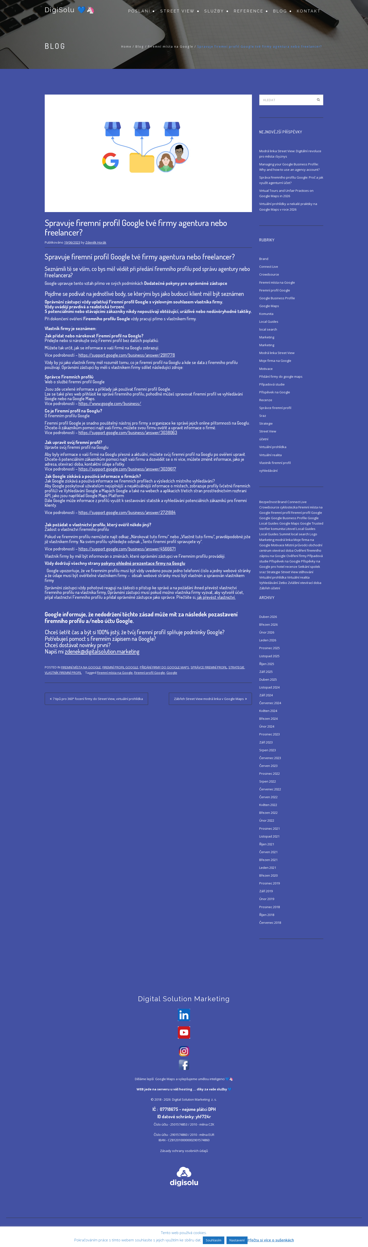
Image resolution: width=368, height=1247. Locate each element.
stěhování (306, 572)
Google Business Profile (277, 298)
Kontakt (309, 11)
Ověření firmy (296, 556)
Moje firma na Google (275, 360)
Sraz (262, 415)
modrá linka (284, 540)
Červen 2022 (268, 797)
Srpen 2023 (267, 750)
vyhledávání (268, 470)
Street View (177, 11)
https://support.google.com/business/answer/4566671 (127, 548)
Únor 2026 (266, 632)
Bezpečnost (268, 502)
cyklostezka (289, 507)
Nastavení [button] (237, 1240)
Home (126, 46)
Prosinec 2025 (269, 648)
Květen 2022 (268, 805)
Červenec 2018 (270, 922)
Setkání (303, 566)
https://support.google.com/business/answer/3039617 (127, 469)
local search (268, 329)
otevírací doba (282, 550)
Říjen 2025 (266, 664)
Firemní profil (280, 512)
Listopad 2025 (269, 656)
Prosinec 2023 (269, 734)
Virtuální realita (270, 455)
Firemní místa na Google (170, 46)
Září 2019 (266, 891)
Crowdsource (269, 274)
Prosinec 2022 (269, 773)
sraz (262, 572)
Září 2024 (266, 695)
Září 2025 (266, 671)
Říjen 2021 (266, 844)
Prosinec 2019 (269, 883)
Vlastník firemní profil (63, 672)
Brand (263, 259)
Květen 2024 (268, 711)
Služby (214, 11)
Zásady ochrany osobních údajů (184, 1152)
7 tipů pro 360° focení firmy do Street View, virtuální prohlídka (98, 699)
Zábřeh (264, 588)
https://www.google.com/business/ (109, 403)
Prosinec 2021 (269, 828)
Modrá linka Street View (276, 353)
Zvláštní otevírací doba (304, 582)
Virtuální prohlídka (272, 447)
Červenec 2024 (270, 703)
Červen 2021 (268, 852)
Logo (313, 534)
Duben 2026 (268, 616)
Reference (248, 11)
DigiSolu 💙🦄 (70, 10)
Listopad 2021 (269, 836)
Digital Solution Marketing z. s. (194, 1100)
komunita (278, 529)
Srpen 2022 (267, 781)
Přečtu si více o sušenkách (271, 1239)
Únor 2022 (266, 820)
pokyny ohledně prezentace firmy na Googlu (143, 563)
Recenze (265, 400)
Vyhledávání (268, 582)
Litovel (290, 529)
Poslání (139, 11)
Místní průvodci (296, 545)
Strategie (236, 667)
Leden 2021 (267, 867)
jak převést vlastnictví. (216, 597)
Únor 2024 (266, 726)
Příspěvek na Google (274, 392)
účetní (263, 439)
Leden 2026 (267, 640)
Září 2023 (266, 742)
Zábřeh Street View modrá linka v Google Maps (209, 699)
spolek (315, 566)
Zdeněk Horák (95, 242)
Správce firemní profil (209, 667)
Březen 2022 (268, 812)
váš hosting (182, 1090)
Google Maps (269, 306)
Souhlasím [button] (213, 1240)
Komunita (266, 314)
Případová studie (272, 384)
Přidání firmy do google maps (164, 667)
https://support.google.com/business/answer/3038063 (127, 432)
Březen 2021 (268, 860)
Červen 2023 (268, 765)
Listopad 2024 (269, 687)
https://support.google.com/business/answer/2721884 (127, 512)
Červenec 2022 (270, 789)
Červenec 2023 (270, 758)
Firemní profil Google (120, 667)
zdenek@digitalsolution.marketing (102, 651)
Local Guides (268, 321)
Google (171, 672)
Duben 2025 (268, 679)
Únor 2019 (266, 899)
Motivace (266, 368)
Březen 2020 (268, 875)
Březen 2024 (268, 718)
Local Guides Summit (274, 534)
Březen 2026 (268, 624)
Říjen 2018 (266, 915)
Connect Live (268, 266)
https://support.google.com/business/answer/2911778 (126, 355)
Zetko (283, 582)
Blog (280, 11)
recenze (291, 566)
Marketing (266, 337)
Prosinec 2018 (269, 907)
